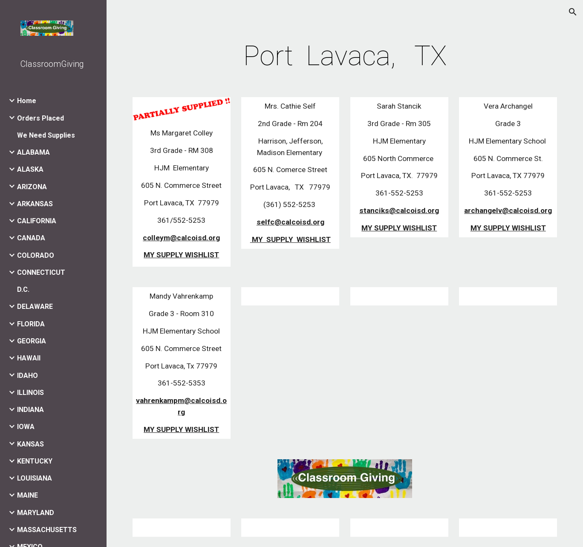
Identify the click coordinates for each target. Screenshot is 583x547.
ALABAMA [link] (33, 152)
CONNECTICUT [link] (41, 272)
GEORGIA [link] (31, 341)
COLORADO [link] (35, 255)
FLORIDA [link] (31, 324)
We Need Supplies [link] (46, 135)
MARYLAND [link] (35, 513)
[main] (345, 56)
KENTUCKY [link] (34, 461)
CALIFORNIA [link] (36, 221)
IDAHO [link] (27, 375)
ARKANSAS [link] (35, 204)
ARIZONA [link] (32, 187)
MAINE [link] (27, 495)
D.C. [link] (23, 289)
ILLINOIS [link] (30, 393)
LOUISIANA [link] (34, 478)
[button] (573, 12)
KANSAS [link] (30, 444)
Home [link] (26, 101)
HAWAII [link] (28, 358)
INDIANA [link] (30, 410)
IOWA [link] (26, 427)
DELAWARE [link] (35, 306)
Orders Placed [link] (40, 118)
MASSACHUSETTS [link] (47, 530)
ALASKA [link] (30, 169)
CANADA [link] (31, 238)
